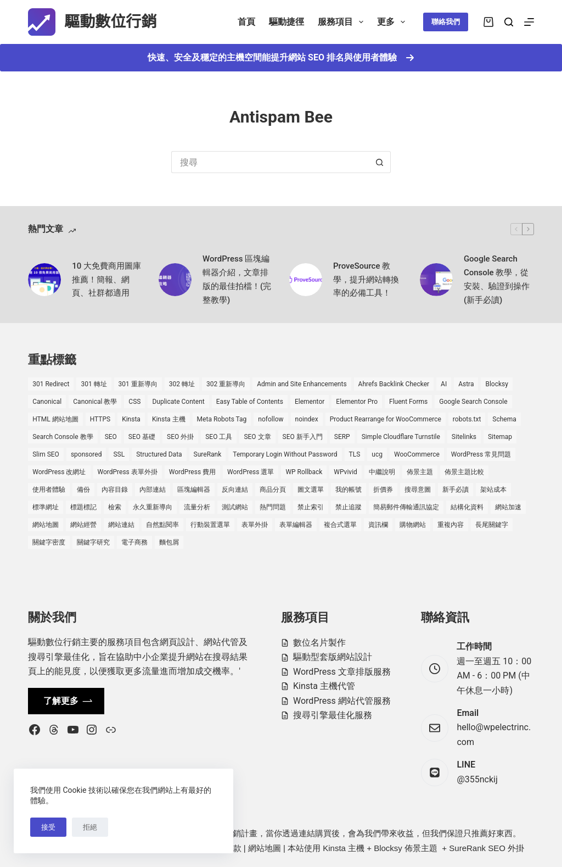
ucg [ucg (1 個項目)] (377, 454)
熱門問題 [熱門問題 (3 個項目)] (273, 507)
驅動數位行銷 (110, 21)
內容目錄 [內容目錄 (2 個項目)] (115, 489)
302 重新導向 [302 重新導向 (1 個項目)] (225, 384)
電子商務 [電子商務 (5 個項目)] (134, 542)
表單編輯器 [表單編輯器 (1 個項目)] (295, 525)
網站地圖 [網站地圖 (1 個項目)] (45, 525)
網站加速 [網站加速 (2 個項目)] (508, 507)
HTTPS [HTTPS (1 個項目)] (100, 419)
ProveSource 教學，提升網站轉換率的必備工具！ (366, 279)
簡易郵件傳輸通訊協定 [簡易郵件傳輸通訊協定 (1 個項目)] (406, 507)
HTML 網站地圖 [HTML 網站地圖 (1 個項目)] (55, 419)
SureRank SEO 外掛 (486, 848)
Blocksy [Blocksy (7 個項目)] (496, 384)
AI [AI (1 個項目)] (444, 384)
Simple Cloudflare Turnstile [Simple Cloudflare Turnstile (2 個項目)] (401, 437)
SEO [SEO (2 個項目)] (111, 437)
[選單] (529, 22)
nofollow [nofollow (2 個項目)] (270, 419)
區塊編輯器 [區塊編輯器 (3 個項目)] (193, 489)
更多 (393, 22)
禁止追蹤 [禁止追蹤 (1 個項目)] (348, 507)
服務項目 (343, 22)
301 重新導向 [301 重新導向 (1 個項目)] (138, 384)
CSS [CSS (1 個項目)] (134, 401)
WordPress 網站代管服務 (342, 701)
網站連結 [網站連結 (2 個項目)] (121, 525)
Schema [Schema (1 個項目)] (504, 419)
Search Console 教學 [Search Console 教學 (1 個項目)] (62, 437)
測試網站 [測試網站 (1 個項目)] (235, 507)
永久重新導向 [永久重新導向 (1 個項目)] (152, 507)
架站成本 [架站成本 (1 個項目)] (493, 489)
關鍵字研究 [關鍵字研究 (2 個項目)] (93, 542)
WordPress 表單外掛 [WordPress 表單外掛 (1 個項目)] (128, 472)
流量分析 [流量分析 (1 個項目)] (197, 507)
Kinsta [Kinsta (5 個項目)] (131, 419)
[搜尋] (508, 22)
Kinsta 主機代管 (324, 686)
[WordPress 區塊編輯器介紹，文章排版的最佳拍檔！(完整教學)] (175, 279)
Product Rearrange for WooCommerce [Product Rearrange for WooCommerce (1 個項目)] (385, 419)
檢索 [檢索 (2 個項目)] (114, 507)
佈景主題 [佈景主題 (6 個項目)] (420, 472)
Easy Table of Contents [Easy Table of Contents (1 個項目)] (249, 401)
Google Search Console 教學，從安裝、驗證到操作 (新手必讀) (497, 279)
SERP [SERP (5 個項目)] (342, 437)
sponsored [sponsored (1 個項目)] (86, 454)
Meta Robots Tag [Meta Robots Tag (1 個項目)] (222, 419)
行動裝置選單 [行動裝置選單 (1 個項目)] (210, 525)
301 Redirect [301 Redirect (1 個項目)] (50, 384)
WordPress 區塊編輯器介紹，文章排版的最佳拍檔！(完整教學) (237, 279)
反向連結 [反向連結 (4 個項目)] (235, 489)
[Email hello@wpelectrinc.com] (434, 728)
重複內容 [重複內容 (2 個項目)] (450, 525)
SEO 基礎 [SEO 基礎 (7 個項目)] (141, 437)
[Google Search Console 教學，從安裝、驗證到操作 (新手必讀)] (436, 279)
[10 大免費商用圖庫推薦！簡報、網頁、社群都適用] (44, 279)
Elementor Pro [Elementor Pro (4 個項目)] (357, 401)
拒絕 (90, 827)
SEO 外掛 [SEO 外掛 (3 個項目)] (180, 437)
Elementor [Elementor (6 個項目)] (309, 401)
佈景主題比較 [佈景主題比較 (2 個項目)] (464, 472)
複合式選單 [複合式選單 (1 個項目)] (340, 525)
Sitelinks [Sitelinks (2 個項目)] (464, 437)
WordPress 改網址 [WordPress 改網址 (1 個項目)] (59, 472)
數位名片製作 (319, 642)
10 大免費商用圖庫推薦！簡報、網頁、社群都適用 (106, 279)
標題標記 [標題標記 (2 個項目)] (83, 507)
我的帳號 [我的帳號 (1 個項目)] (348, 489)
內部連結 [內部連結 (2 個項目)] (152, 489)
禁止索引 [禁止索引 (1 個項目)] (310, 507)
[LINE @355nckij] (434, 772)
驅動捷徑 (286, 21)
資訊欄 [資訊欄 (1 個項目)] (378, 525)
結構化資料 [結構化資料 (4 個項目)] (467, 507)
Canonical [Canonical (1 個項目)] (46, 401)
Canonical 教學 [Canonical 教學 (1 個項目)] (95, 401)
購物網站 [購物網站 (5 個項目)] (413, 525)
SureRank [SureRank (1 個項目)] (208, 454)
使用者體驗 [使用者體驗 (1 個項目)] (48, 489)
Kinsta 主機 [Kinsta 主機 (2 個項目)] (169, 419)
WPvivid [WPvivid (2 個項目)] (345, 472)
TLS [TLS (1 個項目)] (355, 454)
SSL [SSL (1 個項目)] (119, 454)
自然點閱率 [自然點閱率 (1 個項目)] (162, 525)
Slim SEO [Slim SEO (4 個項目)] (45, 454)
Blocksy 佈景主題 (405, 848)
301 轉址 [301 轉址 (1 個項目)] (93, 384)
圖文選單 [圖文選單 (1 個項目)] (310, 489)
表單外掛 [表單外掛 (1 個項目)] (254, 525)
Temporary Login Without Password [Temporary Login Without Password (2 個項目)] (285, 454)
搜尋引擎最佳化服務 (332, 715)
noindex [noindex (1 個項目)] (306, 419)
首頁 (246, 21)
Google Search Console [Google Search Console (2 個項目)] (473, 401)
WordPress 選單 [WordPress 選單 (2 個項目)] (250, 472)
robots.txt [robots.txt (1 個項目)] (467, 419)
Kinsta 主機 (343, 848)
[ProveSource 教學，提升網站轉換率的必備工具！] (305, 279)
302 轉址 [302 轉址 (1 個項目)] (182, 384)
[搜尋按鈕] (380, 162)
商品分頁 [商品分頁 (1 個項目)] (273, 489)
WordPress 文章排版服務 (342, 671)
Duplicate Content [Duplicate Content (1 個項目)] (178, 401)
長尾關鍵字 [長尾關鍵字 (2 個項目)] (491, 525)
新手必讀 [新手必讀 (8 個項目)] (455, 489)
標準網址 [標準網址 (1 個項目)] (45, 507)
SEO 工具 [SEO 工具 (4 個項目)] (218, 437)
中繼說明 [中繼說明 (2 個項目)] (382, 472)
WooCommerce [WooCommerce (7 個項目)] (417, 454)
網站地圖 (264, 848)
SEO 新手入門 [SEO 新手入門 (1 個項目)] (303, 437)
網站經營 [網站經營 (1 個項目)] (83, 525)
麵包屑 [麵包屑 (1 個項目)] (169, 542)
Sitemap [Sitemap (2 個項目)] (500, 437)
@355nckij (477, 779)
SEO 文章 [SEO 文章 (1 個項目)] (257, 437)
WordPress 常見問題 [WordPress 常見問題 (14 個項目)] (481, 454)
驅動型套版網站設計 (332, 657)
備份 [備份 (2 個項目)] (83, 489)
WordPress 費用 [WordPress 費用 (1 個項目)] (192, 472)
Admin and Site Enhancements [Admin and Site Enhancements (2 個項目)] (301, 384)
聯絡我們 (445, 22)
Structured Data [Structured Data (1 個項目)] (159, 454)
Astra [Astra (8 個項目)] (466, 384)
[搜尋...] (270, 162)
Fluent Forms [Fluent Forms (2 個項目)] (408, 401)
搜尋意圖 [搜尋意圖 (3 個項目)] (417, 489)
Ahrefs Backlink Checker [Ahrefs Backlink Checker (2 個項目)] (393, 384)
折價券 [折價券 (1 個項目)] (383, 489)
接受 (48, 827)
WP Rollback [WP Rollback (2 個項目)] (303, 472)
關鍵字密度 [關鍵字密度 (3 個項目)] (48, 542)
